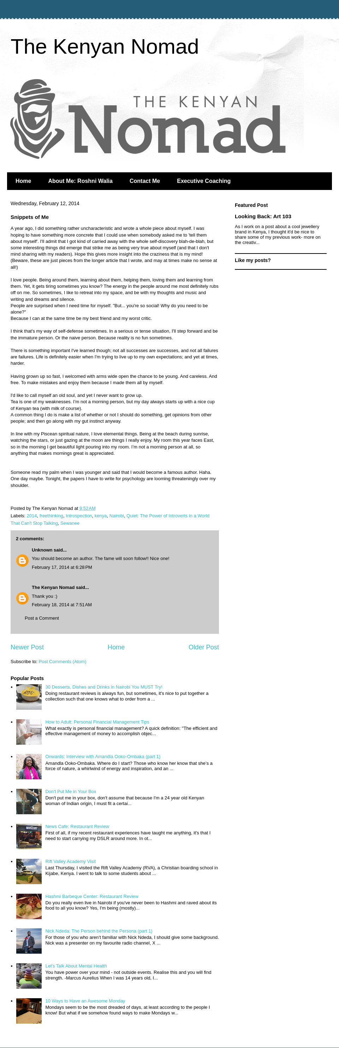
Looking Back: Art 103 (263, 216)
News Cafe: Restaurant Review (77, 826)
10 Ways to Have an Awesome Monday (85, 1001)
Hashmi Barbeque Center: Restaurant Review (91, 896)
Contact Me (145, 181)
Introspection (79, 515)
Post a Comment (42, 618)
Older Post (204, 647)
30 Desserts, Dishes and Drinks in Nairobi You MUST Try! (103, 687)
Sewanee (69, 523)
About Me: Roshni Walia (80, 181)
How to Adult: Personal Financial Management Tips (97, 722)
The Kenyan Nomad (105, 46)
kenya (101, 515)
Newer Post (27, 647)
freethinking (51, 515)
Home (23, 181)
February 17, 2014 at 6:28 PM (62, 567)
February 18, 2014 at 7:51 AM (62, 604)
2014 (32, 515)
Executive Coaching (204, 181)
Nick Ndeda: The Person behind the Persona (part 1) (98, 931)
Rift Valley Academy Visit (70, 861)
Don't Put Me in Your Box (70, 791)
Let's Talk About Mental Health (76, 966)
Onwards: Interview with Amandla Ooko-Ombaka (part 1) (102, 756)
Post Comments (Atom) (63, 661)
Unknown (42, 550)
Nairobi (116, 515)
